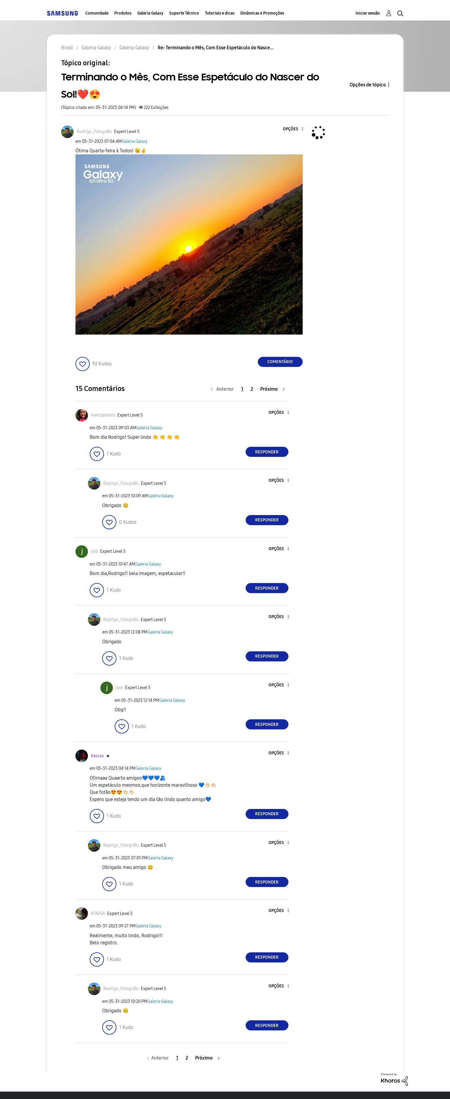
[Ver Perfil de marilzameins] (103, 415)
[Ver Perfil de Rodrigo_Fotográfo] (94, 131)
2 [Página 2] (252, 389)
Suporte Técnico (184, 13)
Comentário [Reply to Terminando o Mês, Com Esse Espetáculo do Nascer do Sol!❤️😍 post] (280, 361)
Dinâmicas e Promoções (262, 13)
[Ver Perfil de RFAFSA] (98, 913)
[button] (292, 129)
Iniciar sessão (368, 13)
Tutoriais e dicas (219, 13)
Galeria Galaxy (150, 13)
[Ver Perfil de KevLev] (97, 755)
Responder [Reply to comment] (267, 452)
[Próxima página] (272, 389)
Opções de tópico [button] (368, 85)
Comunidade (96, 13)
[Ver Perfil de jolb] (94, 551)
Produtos (122, 13)
